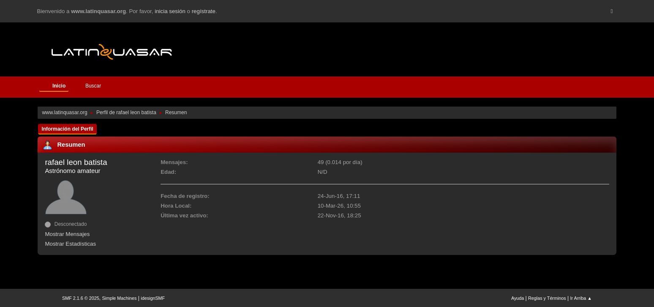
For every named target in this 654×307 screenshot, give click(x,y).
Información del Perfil (67, 129)
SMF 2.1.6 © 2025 (80, 298)
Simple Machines (119, 298)
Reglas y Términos (547, 298)
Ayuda (517, 298)
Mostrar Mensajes (67, 234)
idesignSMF (153, 298)
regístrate (203, 11)
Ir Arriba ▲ (581, 298)
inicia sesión (170, 11)
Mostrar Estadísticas (70, 244)
